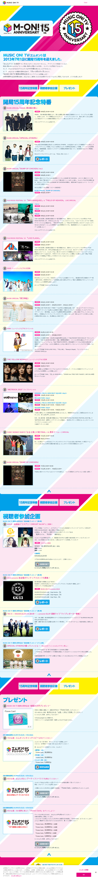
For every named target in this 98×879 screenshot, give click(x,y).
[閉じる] (96, 872)
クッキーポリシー (16, 875)
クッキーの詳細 (83, 870)
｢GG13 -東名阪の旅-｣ (22, 108)
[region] (49, 872)
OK (84, 874)
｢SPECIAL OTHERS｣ (22, 138)
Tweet (85, 2)
